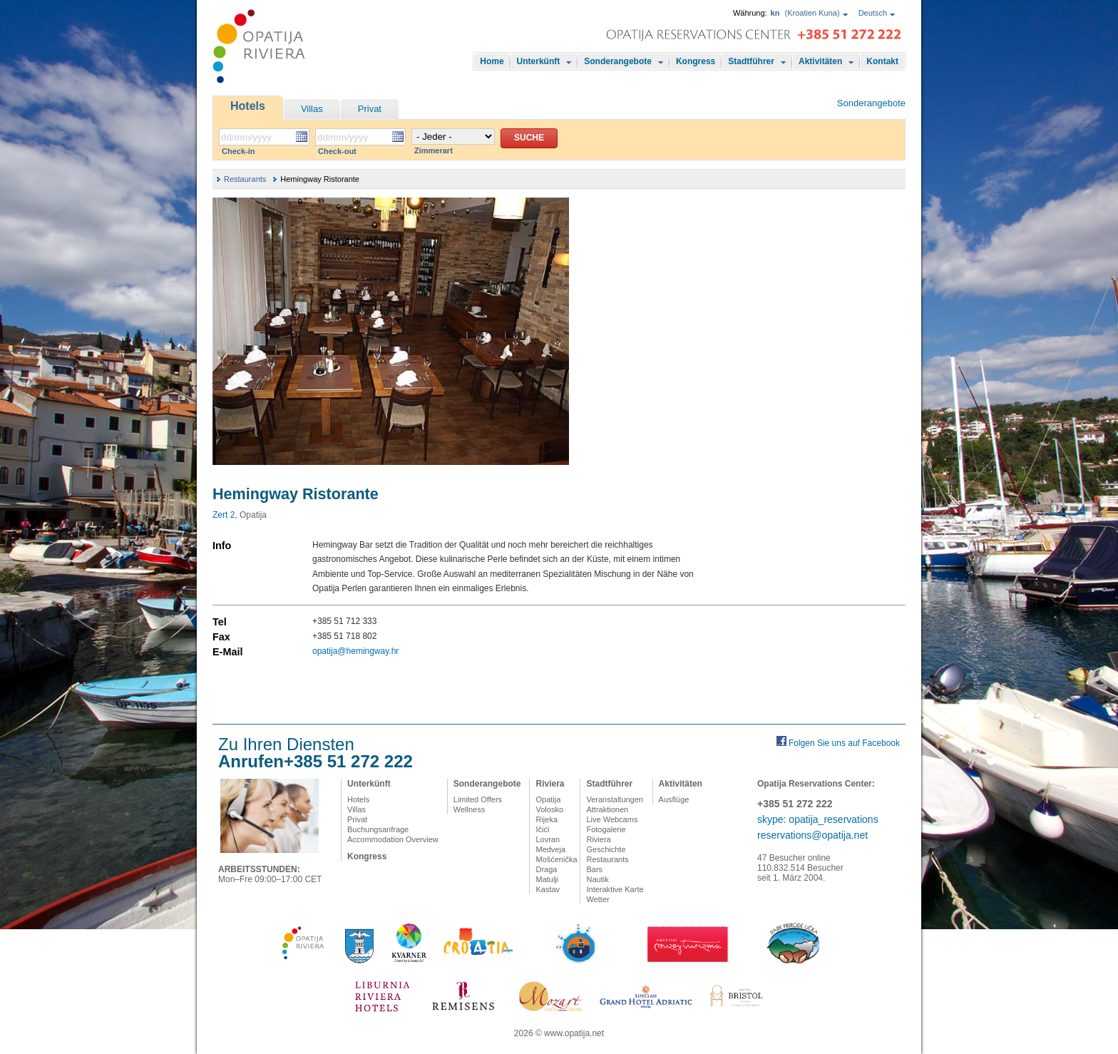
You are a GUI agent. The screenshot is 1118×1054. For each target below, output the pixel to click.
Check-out (337, 151)
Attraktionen (607, 809)
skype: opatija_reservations (817, 819)
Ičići (542, 829)
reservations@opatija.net (812, 835)
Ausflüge (674, 799)
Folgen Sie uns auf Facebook (844, 743)
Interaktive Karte (614, 889)
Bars (594, 869)
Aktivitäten (820, 61)
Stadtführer (751, 61)
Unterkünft (538, 61)
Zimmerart (433, 150)
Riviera (549, 784)
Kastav (547, 889)
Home (491, 61)
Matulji (546, 879)
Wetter (597, 899)
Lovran (547, 839)
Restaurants (245, 179)
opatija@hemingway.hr (355, 651)
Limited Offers (477, 799)
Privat (369, 108)
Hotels (247, 106)
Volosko (549, 809)
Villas (312, 108)
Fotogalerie (605, 829)
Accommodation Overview (393, 839)
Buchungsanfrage (378, 829)
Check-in (238, 151)
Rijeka (546, 819)
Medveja (550, 849)
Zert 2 (223, 515)
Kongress (695, 61)
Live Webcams (611, 819)
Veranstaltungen (614, 799)
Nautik (597, 879)
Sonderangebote (618, 61)
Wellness (469, 809)
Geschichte (605, 849)
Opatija (547, 799)
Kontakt (882, 61)
